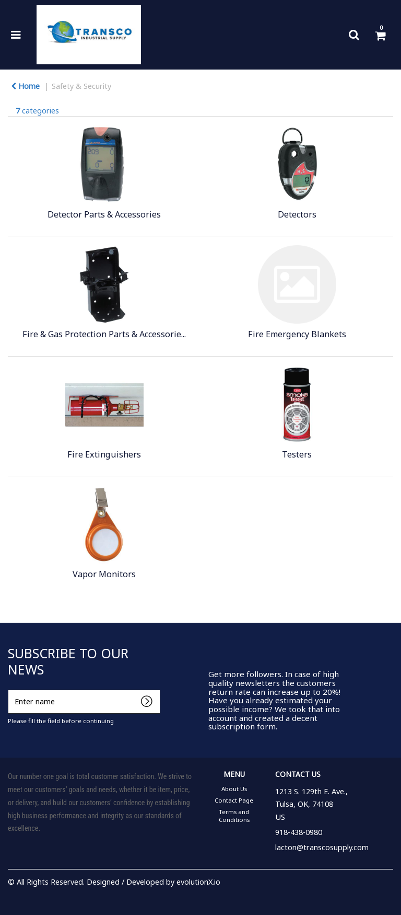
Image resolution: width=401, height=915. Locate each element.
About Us (234, 789)
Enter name (10, 689)
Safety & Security (81, 86)
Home (25, 86)
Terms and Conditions (234, 815)
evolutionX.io (198, 882)
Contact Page (234, 800)
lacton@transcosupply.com (322, 847)
